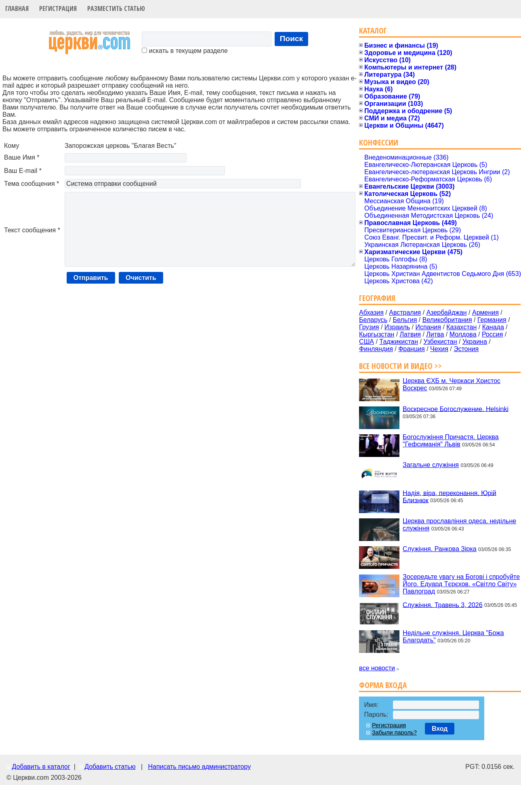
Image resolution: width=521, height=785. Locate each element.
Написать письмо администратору (199, 766)
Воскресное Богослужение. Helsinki (455, 408)
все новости (377, 668)
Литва (435, 334)
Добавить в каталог (41, 766)
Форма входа (383, 685)
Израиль (397, 327)
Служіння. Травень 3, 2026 (442, 604)
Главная (17, 8)
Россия (492, 334)
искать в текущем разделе (184, 50)
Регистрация (58, 8)
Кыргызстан (376, 334)
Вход (440, 728)
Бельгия (405, 319)
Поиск (291, 38)
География (377, 298)
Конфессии (378, 142)
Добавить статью (110, 766)
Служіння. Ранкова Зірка (440, 548)
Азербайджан (446, 312)
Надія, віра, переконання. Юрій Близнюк (449, 496)
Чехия (439, 348)
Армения (485, 312)
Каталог (373, 30)
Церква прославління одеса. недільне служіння (459, 525)
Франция (411, 348)
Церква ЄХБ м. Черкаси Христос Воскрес (451, 384)
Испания (428, 327)
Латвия (410, 334)
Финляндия (376, 348)
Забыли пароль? (394, 732)
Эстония (466, 348)
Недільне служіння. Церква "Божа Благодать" (453, 636)
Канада (493, 327)
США (366, 341)
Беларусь (373, 319)
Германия (491, 319)
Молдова (463, 334)
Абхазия (371, 312)
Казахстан (461, 327)
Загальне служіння (431, 464)
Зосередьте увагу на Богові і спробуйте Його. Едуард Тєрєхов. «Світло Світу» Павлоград (461, 584)
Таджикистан (398, 341)
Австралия (405, 312)
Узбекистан (440, 341)
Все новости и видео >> (400, 365)
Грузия (369, 327)
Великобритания (447, 319)
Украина (474, 341)
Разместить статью (116, 8)
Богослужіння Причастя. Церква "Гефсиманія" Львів (451, 441)
